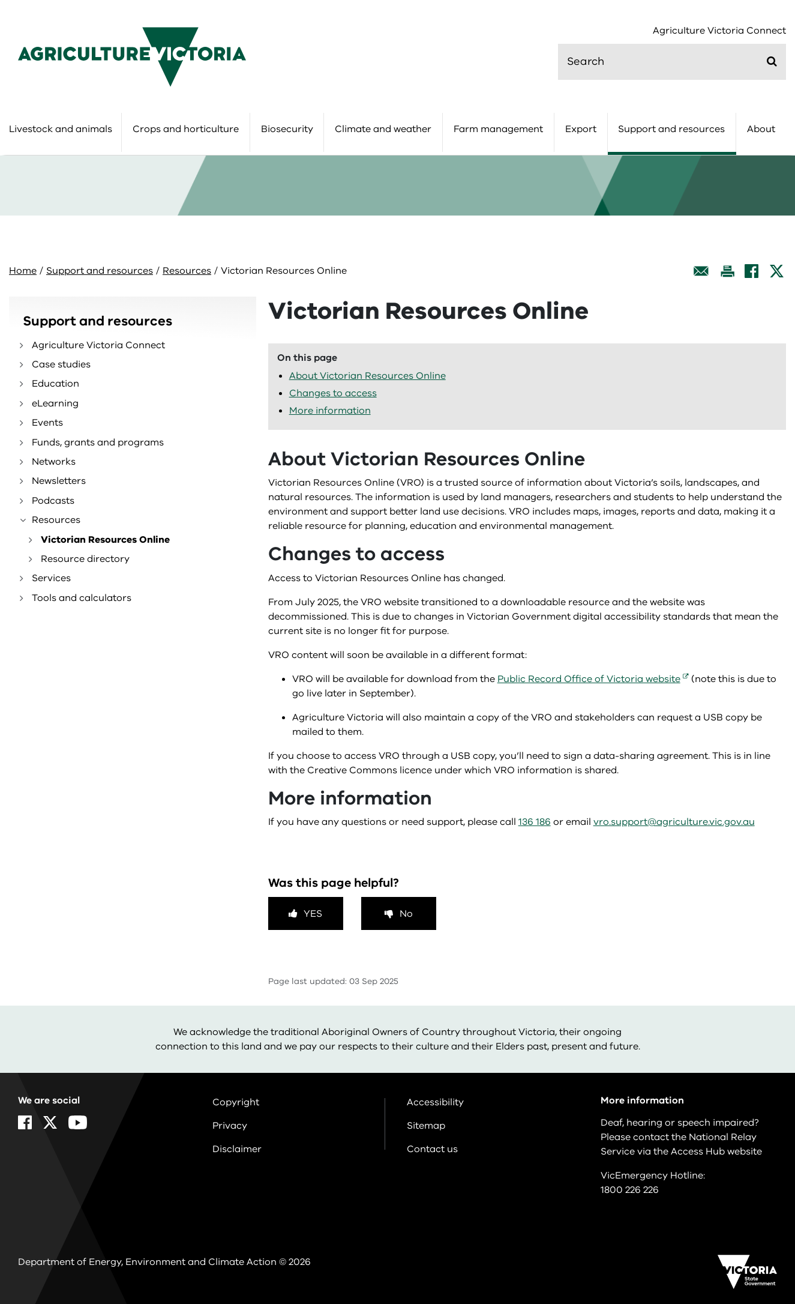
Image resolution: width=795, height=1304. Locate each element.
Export (580, 129)
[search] (672, 62)
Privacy (229, 1125)
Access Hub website (716, 1151)
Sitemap (426, 1125)
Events (47, 422)
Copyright (235, 1102)
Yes (313, 913)
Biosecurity (287, 129)
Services (51, 578)
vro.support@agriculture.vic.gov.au (674, 822)
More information (330, 410)
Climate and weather (383, 129)
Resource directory (85, 559)
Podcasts (53, 500)
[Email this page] (701, 271)
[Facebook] (751, 271)
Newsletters (59, 480)
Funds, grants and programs (98, 442)
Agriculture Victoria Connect (719, 31)
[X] (776, 271)
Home (23, 270)
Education (55, 383)
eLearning (55, 403)
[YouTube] (77, 1122)
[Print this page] (727, 271)
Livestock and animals (60, 129)
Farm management (498, 129)
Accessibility (435, 1102)
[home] (132, 56)
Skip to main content (0, 0)
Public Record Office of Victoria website (588, 679)
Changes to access (333, 393)
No (406, 913)
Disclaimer (237, 1149)
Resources (187, 270)
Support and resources (671, 129)
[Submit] (772, 61)
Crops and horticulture (186, 129)
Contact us (432, 1149)
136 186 (534, 822)
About (761, 129)
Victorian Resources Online (105, 539)
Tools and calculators (81, 598)
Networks (54, 461)
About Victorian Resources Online (367, 375)
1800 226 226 (630, 1190)
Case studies (61, 364)
